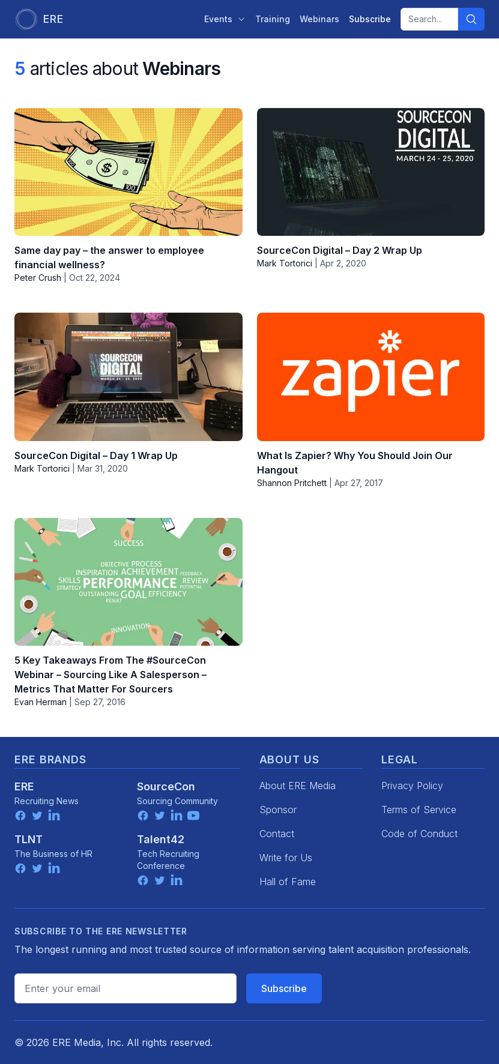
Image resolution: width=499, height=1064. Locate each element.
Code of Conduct (419, 834)
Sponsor (278, 810)
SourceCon (166, 786)
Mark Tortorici (284, 263)
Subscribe (284, 988)
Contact (276, 834)
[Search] (471, 19)
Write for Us (285, 858)
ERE (24, 786)
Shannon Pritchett (292, 483)
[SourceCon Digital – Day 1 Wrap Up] (128, 376)
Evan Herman (40, 702)
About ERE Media (297, 786)
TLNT (28, 839)
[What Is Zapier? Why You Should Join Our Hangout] (371, 376)
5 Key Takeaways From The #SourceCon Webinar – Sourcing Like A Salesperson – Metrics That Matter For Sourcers (110, 674)
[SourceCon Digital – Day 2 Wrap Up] (371, 172)
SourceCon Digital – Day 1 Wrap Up (96, 455)
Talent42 (160, 839)
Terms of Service (418, 810)
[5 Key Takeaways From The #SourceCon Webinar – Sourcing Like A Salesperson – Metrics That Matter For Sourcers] (128, 582)
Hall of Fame (287, 882)
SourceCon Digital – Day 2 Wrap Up (339, 250)
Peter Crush (37, 277)
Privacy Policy (412, 786)
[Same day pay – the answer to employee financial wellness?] (128, 172)
